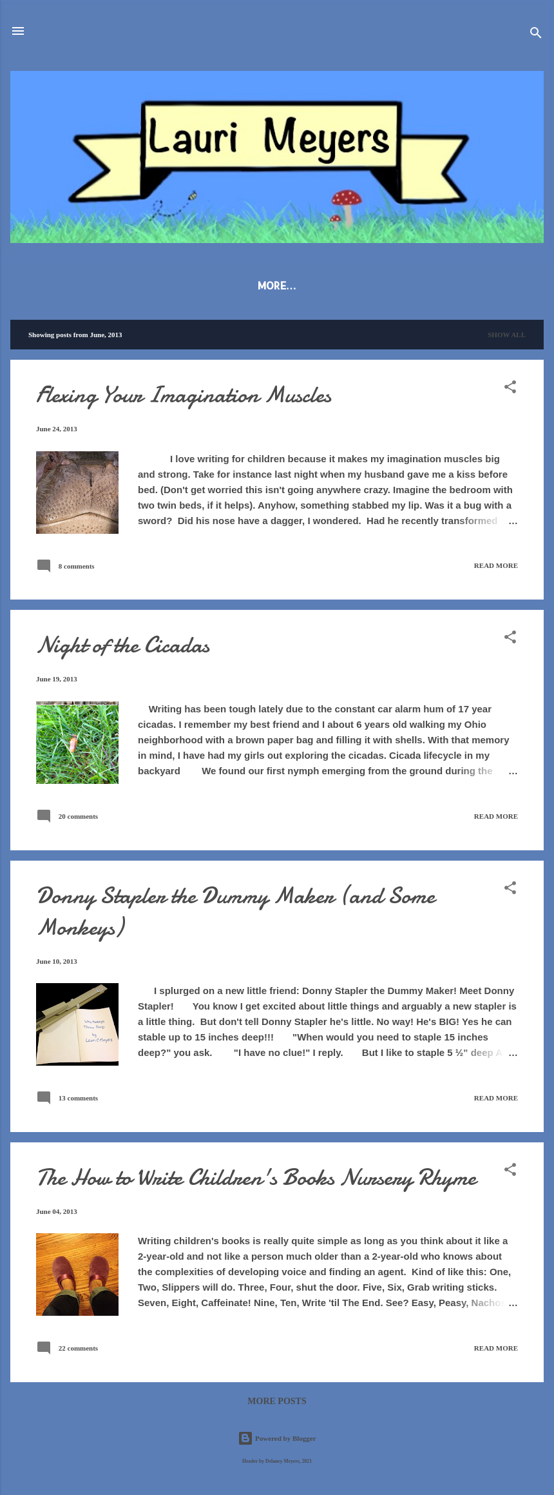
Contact (480, 285)
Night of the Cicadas (122, 647)
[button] (510, 392)
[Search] (536, 35)
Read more (496, 568)
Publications (193, 285)
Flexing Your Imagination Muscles (183, 397)
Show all (507, 337)
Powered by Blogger (277, 1439)
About (117, 285)
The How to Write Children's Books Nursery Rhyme (256, 1180)
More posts (276, 1404)
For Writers (400, 285)
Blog (62, 285)
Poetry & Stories (297, 285)
